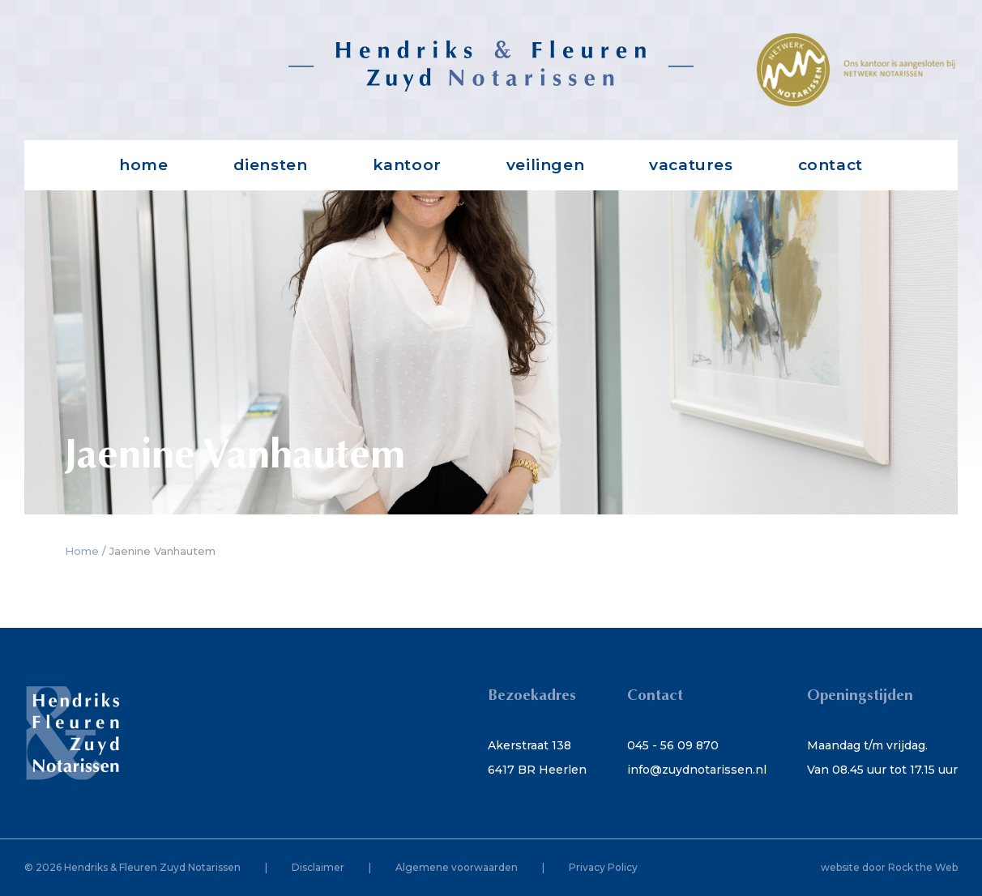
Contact (830, 165)
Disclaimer (318, 867)
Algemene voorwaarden (456, 867)
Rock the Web (923, 867)
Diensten (270, 165)
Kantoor (407, 165)
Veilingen (545, 165)
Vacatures (690, 165)
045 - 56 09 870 (673, 745)
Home (143, 165)
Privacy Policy (603, 867)
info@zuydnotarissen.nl (696, 769)
